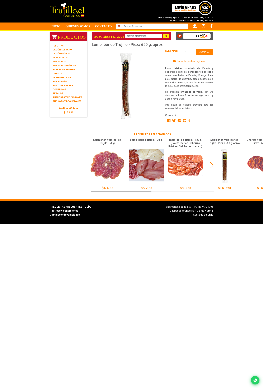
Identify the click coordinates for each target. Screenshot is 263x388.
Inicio (56, 26)
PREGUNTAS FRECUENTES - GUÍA (70, 206)
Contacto (103, 26)
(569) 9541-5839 (206, 20)
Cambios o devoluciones (65, 214)
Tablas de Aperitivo (65, 69)
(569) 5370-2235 (206, 17)
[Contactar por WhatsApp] (255, 380)
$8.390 (185, 188)
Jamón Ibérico (61, 53)
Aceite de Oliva (62, 77)
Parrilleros (60, 57)
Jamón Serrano (62, 49)
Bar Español (60, 81)
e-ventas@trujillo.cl (171, 17)
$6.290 (146, 188)
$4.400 (107, 188)
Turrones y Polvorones (67, 97)
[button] (211, 165)
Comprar (204, 52)
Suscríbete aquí (109, 36)
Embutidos (59, 61)
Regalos (58, 93)
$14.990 (224, 188)
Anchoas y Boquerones (67, 101)
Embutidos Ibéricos (64, 65)
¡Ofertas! (58, 45)
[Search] (155, 26)
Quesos (57, 73)
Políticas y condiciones (64, 210)
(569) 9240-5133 (191, 17)
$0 (197, 36)
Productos (68, 37)
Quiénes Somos (77, 26)
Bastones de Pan (63, 85)
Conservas (59, 89)
